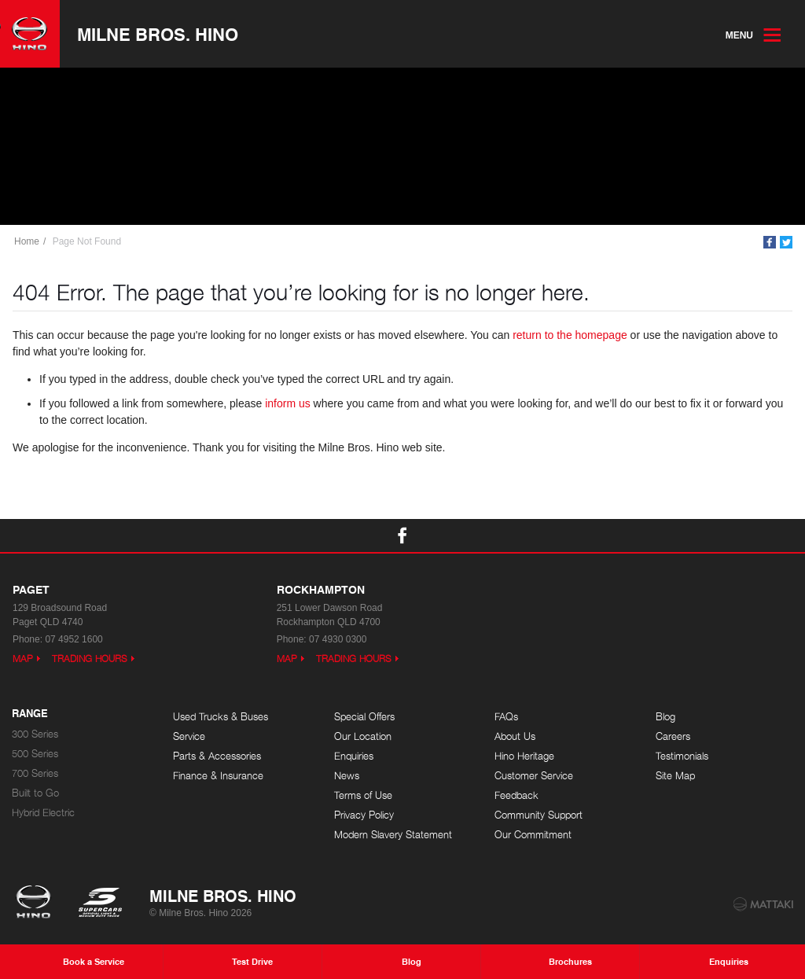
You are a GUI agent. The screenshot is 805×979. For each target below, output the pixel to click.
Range (30, 714)
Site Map (675, 776)
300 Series (35, 734)
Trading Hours (89, 658)
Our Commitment (533, 835)
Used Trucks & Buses (220, 717)
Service (189, 736)
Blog (665, 717)
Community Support (538, 815)
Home (26, 241)
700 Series (35, 773)
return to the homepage (570, 335)
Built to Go (35, 793)
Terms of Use (363, 795)
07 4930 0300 (337, 639)
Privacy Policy (364, 815)
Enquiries (353, 756)
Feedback (516, 795)
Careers (673, 736)
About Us (514, 736)
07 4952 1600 (73, 639)
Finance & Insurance (218, 776)
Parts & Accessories (217, 756)
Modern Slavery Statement (393, 835)
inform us (288, 403)
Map (23, 658)
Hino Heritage (524, 756)
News (346, 776)
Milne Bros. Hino (157, 34)
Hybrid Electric (43, 813)
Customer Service (533, 776)
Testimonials (682, 756)
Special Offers (364, 717)
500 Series (35, 754)
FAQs (506, 717)
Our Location (362, 736)
